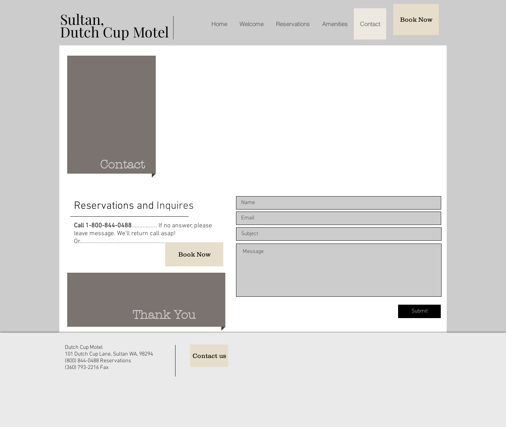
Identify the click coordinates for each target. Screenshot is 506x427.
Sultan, (82, 18)
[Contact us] (209, 356)
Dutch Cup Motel (114, 31)
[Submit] (419, 311)
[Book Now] (416, 19)
